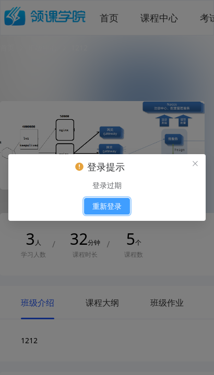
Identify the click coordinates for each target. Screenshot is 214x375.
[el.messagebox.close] (195, 164)
